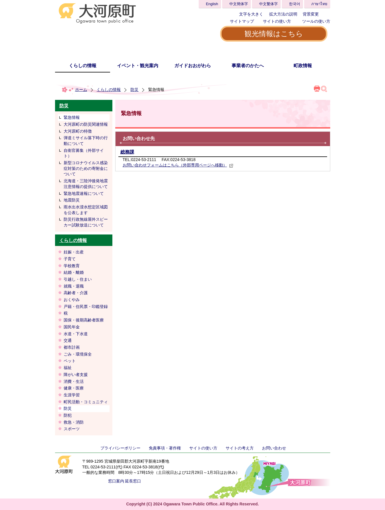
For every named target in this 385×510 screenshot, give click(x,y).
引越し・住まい (78, 279)
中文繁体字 (268, 4)
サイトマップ (242, 21)
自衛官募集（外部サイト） (84, 153)
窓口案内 (116, 481)
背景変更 (311, 14)
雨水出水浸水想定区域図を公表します (86, 210)
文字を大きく (251, 14)
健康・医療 (74, 388)
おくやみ (72, 299)
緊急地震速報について (84, 193)
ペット (70, 360)
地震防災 (72, 200)
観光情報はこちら (274, 34)
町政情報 (303, 65)
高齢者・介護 (76, 292)
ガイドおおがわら (192, 65)
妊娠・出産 (74, 252)
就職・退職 (74, 286)
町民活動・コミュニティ (86, 402)
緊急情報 (72, 117)
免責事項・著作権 (165, 448)
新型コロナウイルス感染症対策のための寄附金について (86, 168)
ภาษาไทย (319, 4)
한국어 (294, 4)
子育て (70, 259)
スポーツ (72, 428)
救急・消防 (74, 422)
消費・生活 (74, 381)
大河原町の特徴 (78, 131)
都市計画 (72, 347)
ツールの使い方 (316, 21)
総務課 (127, 152)
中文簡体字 (238, 4)
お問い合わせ (274, 448)
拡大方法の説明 (283, 14)
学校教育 (72, 265)
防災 (134, 89)
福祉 (68, 367)
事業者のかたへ (248, 65)
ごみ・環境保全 (78, 354)
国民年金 (72, 327)
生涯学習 (72, 395)
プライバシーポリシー (120, 448)
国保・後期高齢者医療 (84, 320)
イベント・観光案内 (137, 65)
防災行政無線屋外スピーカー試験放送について (86, 222)
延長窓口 (133, 481)
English (212, 4)
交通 (68, 340)
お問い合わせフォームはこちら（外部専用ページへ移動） (178, 165)
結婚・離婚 (74, 272)
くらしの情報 (82, 65)
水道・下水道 (76, 333)
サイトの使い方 (277, 21)
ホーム (81, 89)
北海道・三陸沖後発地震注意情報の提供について (86, 184)
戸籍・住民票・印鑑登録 (86, 306)
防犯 (68, 415)
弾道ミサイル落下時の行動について (86, 140)
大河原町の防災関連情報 (86, 124)
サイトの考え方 (240, 448)
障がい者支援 (76, 374)
